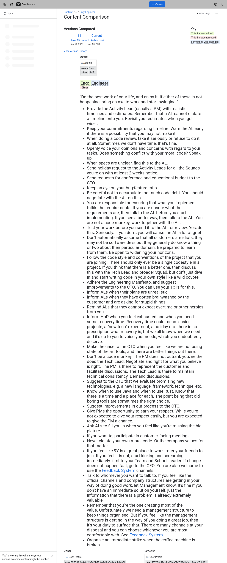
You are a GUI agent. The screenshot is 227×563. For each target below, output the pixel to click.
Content (68, 12)
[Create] (157, 4)
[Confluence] (26, 4)
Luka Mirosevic (79, 40)
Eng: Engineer (87, 12)
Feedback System (118, 470)
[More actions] (216, 13)
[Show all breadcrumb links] (76, 12)
